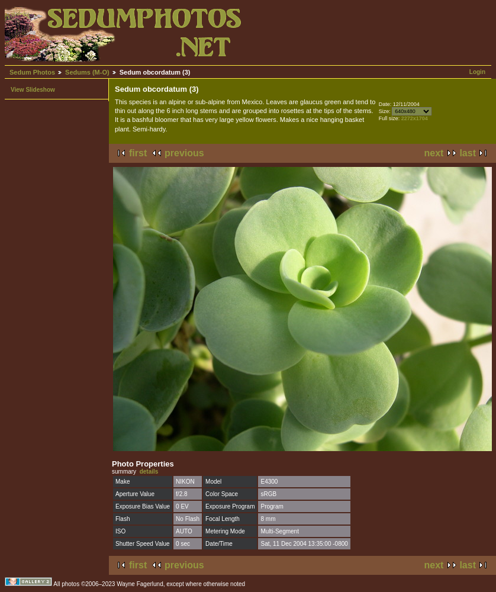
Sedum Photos (32, 72)
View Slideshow (33, 89)
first (138, 153)
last (467, 153)
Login (477, 72)
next (434, 153)
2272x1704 (414, 118)
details (149, 471)
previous (184, 153)
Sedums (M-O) (87, 72)
